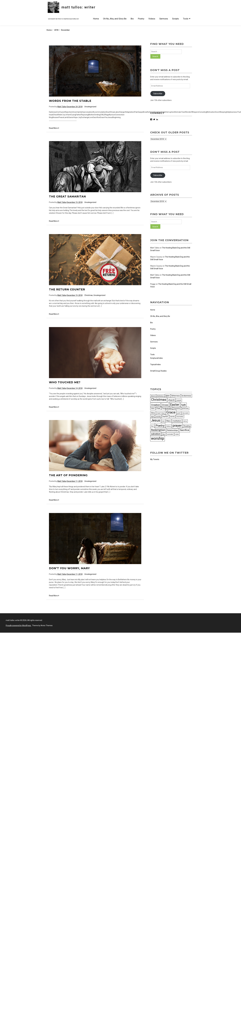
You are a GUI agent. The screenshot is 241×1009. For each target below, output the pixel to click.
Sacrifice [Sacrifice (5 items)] (184, 430)
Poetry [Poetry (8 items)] (160, 425)
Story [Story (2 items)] (163, 434)
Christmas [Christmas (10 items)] (158, 400)
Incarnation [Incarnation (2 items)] (180, 416)
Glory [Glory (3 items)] (153, 413)
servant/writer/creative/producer (63, 19)
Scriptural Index (156, 358)
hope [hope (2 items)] (152, 416)
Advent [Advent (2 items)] (153, 396)
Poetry (141, 18)
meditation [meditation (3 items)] (176, 421)
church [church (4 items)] (171, 400)
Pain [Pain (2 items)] (152, 426)
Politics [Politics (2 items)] (168, 426)
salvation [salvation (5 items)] (155, 433)
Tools (186, 18)
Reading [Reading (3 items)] (187, 426)
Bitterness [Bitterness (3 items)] (176, 396)
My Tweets (154, 459)
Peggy (152, 284)
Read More (54, 128)
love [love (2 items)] (163, 421)
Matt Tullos (61, 107)
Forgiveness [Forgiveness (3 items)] (167, 408)
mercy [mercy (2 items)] (185, 421)
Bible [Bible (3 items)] (168, 396)
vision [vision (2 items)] (177, 434)
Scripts (175, 18)
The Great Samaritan (67, 196)
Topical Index (155, 364)
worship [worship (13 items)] (157, 438)
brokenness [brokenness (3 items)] (186, 396)
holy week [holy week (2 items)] (185, 413)
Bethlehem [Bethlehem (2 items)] (160, 396)
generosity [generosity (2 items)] (185, 408)
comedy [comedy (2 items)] (179, 400)
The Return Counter (67, 289)
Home (96, 18)
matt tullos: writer (78, 7)
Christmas (88, 295)
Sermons (163, 18)
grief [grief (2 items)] (178, 413)
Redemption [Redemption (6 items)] (158, 430)
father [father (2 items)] (153, 408)
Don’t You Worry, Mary (69, 568)
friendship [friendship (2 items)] (177, 408)
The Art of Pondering (68, 475)
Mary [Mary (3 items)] (168, 421)
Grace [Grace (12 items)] (171, 412)
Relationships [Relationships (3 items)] (172, 430)
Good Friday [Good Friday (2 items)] (160, 413)
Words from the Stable (70, 100)
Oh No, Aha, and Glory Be (114, 18)
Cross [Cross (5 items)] (165, 404)
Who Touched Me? (64, 382)
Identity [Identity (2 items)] (172, 416)
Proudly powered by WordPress (18, 625)
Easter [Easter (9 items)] (174, 404)
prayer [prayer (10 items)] (177, 425)
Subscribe (157, 93)
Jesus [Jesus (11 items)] (155, 420)
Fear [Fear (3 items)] (158, 408)
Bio (132, 18)
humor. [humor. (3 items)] (165, 416)
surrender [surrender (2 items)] (170, 434)
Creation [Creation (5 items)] (155, 404)
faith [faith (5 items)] (183, 404)
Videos (151, 18)
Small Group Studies (158, 371)
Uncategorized (90, 107)
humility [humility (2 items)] (158, 416)
